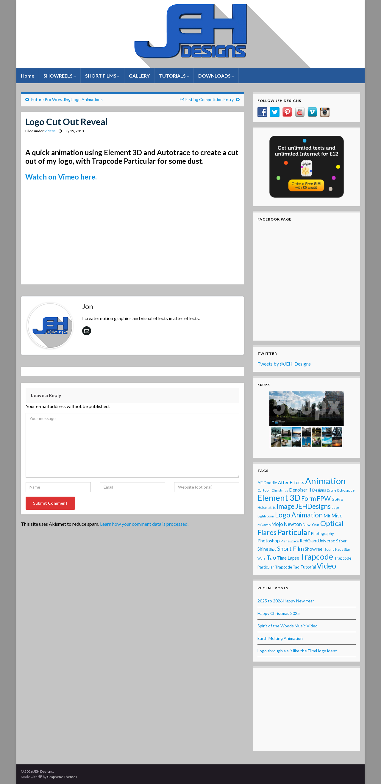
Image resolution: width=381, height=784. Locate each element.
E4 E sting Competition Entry (207, 99)
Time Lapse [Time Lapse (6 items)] (288, 558)
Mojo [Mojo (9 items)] (277, 524)
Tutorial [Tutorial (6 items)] (308, 566)
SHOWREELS (59, 75)
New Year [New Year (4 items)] (311, 524)
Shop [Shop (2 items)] (272, 549)
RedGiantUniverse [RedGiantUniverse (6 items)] (317, 540)
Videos (50, 131)
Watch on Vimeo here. (61, 176)
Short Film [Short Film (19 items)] (290, 548)
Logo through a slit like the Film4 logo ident (297, 650)
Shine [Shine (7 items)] (262, 549)
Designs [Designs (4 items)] (319, 490)
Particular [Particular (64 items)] (293, 532)
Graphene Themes (62, 776)
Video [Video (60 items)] (326, 565)
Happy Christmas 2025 (278, 613)
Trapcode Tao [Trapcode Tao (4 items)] (287, 567)
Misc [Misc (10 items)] (337, 515)
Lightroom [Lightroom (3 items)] (265, 516)
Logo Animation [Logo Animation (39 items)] (299, 515)
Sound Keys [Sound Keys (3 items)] (333, 549)
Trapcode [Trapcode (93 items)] (316, 556)
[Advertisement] (306, 709)
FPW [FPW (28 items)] (324, 498)
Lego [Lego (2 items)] (335, 507)
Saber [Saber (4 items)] (341, 541)
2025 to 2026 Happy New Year (285, 600)
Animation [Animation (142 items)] (325, 481)
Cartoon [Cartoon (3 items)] (264, 490)
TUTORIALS (174, 75)
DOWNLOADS (216, 75)
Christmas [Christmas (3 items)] (279, 490)
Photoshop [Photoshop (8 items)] (268, 540)
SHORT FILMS (102, 75)
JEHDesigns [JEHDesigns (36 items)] (313, 506)
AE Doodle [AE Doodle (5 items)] (267, 482)
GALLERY (139, 75)
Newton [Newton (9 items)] (293, 524)
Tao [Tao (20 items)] (271, 557)
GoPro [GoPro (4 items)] (337, 499)
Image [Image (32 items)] (285, 506)
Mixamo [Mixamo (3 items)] (264, 524)
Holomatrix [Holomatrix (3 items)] (266, 507)
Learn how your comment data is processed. (144, 524)
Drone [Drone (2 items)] (331, 490)
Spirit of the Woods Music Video (287, 625)
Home (27, 75)
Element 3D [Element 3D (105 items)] (278, 497)
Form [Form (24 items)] (308, 498)
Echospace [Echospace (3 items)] (346, 490)
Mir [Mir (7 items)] (327, 515)
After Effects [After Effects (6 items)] (291, 482)
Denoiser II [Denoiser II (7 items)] (300, 489)
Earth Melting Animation (280, 638)
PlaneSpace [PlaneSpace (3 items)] (290, 541)
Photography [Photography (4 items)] (322, 533)
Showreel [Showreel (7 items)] (314, 549)
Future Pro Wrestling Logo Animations (67, 99)
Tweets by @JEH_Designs (284, 363)
